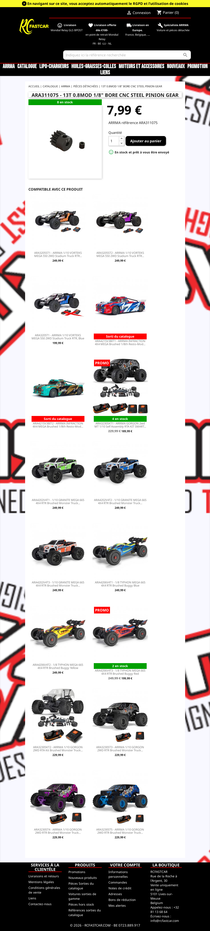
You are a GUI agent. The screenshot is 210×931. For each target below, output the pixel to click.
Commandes (117, 882)
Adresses (115, 894)
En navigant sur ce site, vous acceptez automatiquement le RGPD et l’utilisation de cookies (107, 3)
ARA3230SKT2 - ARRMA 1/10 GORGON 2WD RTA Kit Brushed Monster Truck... (58, 749)
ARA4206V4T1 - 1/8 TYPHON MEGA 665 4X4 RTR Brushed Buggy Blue (120, 584)
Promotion (197, 66)
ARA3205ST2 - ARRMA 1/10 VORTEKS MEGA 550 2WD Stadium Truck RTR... (120, 254)
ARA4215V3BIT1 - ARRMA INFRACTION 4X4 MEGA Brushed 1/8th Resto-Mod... (120, 342)
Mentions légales (41, 882)
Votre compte (125, 865)
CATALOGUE (27, 66)
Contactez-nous (40, 904)
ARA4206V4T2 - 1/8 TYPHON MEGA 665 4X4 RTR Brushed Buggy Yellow (58, 666)
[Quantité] (113, 141)
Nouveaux (176, 66)
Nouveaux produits (82, 878)
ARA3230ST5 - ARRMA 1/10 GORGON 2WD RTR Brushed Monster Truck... (120, 831)
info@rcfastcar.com (164, 921)
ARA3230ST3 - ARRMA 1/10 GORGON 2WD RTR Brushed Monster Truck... (120, 749)
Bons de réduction (122, 900)
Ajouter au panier (145, 141)
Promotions (76, 872)
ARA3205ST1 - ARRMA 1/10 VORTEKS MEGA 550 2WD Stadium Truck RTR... (58, 254)
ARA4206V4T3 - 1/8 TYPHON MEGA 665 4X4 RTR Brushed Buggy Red (120, 672)
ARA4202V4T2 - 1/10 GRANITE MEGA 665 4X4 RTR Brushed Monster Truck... (120, 501)
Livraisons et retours (43, 876)
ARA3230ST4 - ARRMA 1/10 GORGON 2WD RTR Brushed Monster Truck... (58, 831)
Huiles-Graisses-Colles (93, 66)
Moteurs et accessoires (141, 66)
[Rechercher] (127, 55)
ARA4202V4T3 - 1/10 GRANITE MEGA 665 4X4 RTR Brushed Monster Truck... (58, 584)
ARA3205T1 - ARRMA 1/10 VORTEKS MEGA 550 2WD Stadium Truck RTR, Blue (58, 337)
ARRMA (9, 66)
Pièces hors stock (81, 904)
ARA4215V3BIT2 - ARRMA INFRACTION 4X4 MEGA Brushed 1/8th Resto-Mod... (58, 425)
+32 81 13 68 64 (164, 909)
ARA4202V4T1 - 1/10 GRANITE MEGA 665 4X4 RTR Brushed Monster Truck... (58, 501)
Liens (105, 73)
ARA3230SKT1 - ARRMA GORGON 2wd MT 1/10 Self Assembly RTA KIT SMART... (120, 425)
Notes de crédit (119, 888)
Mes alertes (117, 905)
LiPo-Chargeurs (54, 66)
